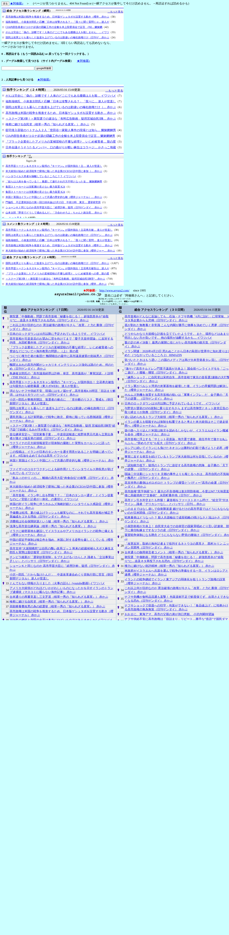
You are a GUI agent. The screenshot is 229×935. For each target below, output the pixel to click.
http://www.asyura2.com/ (114, 290)
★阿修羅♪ (16, 3)
